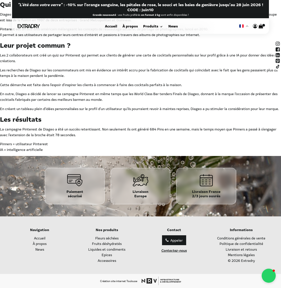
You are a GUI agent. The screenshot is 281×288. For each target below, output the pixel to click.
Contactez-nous (174, 250)
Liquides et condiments (106, 249)
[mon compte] (255, 26)
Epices (107, 254)
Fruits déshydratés (107, 243)
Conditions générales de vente (241, 237)
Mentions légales (241, 254)
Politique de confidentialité (241, 243)
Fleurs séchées (107, 237)
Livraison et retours (241, 249)
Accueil (112, 26)
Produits (151, 26)
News (172, 26)
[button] (269, 276)
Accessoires (107, 260)
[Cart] (260, 26)
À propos (131, 26)
